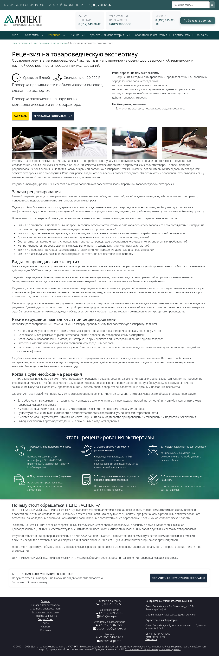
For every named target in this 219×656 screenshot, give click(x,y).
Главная (45, 601)
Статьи (45, 623)
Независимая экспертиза (45, 605)
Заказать (20, 116)
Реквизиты (151, 639)
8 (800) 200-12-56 (100, 5)
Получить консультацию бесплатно (178, 578)
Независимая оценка (45, 615)
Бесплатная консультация (53, 116)
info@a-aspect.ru (109, 616)
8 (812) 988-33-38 (120, 24)
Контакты (202, 35)
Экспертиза (31, 35)
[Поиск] (191, 4)
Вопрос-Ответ (45, 619)
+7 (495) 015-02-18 (109, 637)
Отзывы (45, 626)
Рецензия (54, 35)
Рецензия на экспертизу (45, 612)
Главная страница (21, 42)
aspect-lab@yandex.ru (109, 628)
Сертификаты (181, 35)
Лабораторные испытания (150, 35)
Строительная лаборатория (106, 35)
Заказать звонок (197, 20)
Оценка (74, 35)
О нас (14, 35)
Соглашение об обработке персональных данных (153, 649)
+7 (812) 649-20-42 (109, 613)
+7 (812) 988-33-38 (109, 625)
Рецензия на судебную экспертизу (50, 42)
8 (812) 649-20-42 (90, 24)
